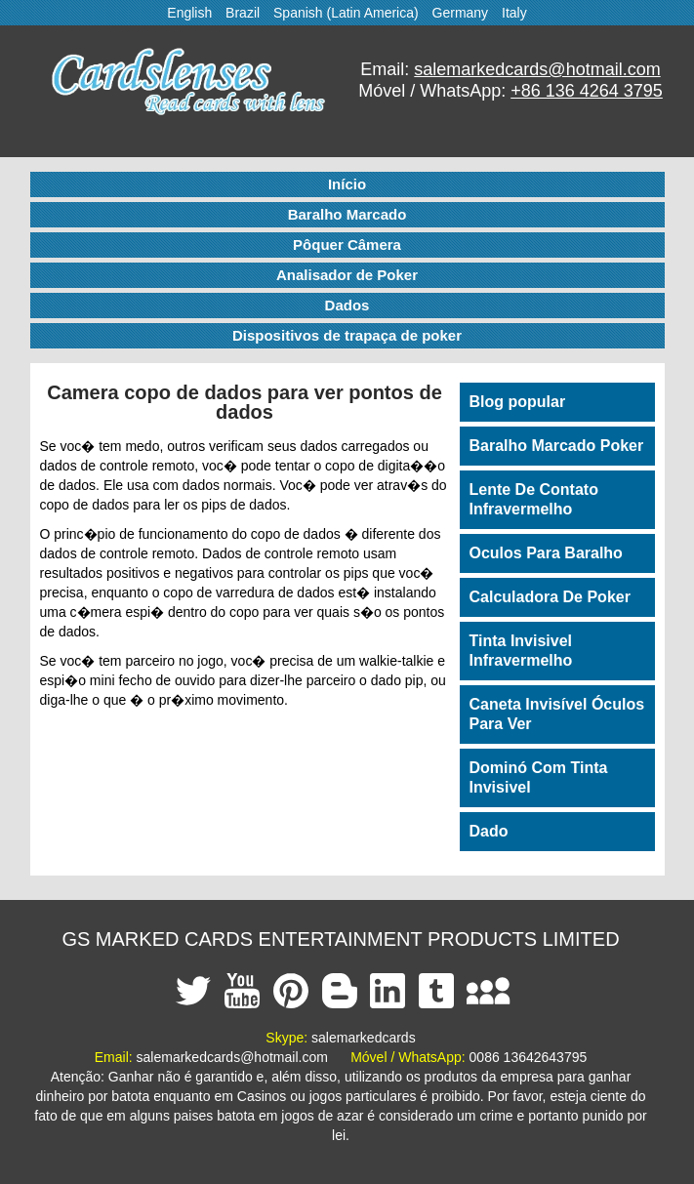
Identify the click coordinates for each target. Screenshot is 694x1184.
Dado (489, 831)
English (189, 12)
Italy (514, 12)
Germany (460, 12)
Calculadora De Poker (550, 597)
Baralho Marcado (347, 214)
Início (347, 184)
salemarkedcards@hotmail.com (537, 69)
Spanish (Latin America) (346, 12)
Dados (347, 305)
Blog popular (517, 401)
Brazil (242, 12)
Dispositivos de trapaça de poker (347, 335)
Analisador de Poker (347, 274)
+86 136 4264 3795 (586, 91)
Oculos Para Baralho (546, 553)
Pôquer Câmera (347, 244)
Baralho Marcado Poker (556, 445)
